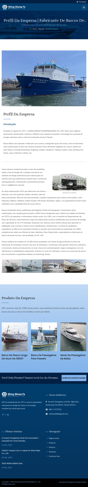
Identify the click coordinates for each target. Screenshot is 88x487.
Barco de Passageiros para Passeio (44, 357)
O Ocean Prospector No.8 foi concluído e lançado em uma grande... (20, 439)
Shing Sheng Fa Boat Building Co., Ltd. (28, 481)
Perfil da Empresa (52, 29)
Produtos (52, 451)
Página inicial (54, 438)
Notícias (52, 447)
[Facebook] (2, 414)
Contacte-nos (54, 456)
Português (82, 2)
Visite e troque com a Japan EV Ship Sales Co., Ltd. (21, 451)
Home (35, 29)
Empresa (41, 29)
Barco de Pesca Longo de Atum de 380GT (12, 359)
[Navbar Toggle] (84, 7)
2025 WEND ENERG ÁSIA (12, 463)
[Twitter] (5, 414)
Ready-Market (81, 482)
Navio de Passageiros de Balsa (73, 357)
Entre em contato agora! (74, 378)
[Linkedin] (8, 414)
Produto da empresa (20, 298)
